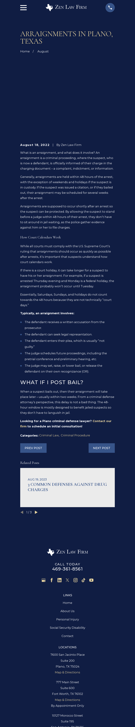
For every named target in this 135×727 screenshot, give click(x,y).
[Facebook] (52, 527)
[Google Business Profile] (43, 527)
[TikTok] (83, 527)
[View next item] (36, 458)
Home (67, 549)
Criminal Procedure (75, 382)
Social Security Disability (67, 574)
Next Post (101, 394)
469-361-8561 (67, 515)
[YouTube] (91, 527)
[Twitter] (67, 527)
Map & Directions (67, 619)
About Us (67, 557)
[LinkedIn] (59, 527)
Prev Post (33, 394)
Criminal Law (49, 382)
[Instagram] (75, 527)
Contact (67, 582)
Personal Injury (67, 565)
